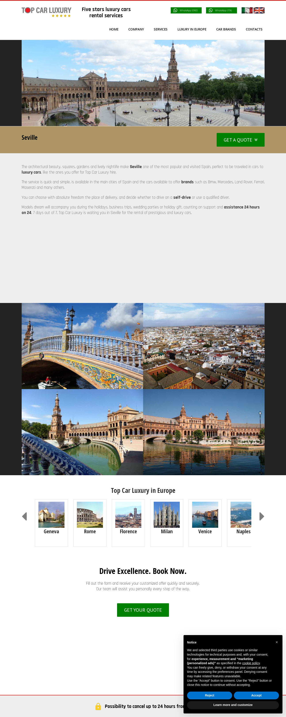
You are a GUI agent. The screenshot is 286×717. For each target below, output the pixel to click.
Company (162, 590)
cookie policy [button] (251, 663)
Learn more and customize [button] (232, 705)
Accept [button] (256, 695)
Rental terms (165, 630)
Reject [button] (209, 695)
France (35, 689)
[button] (276, 642)
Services (161, 600)
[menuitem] (116, 29)
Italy (33, 679)
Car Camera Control (170, 620)
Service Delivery (167, 610)
